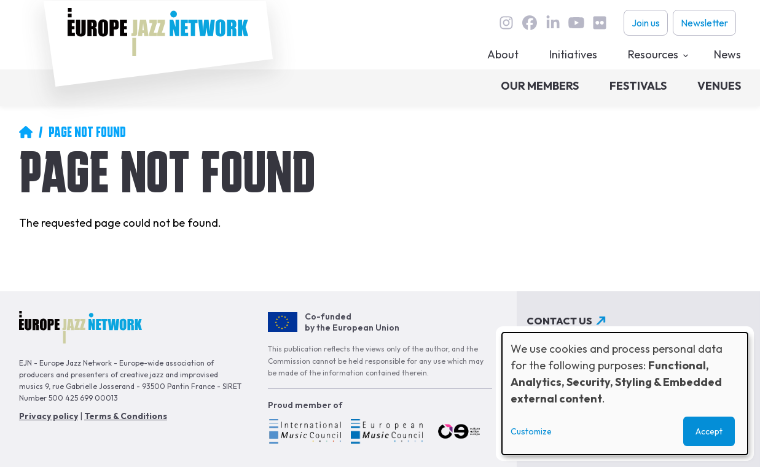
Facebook (529, 23)
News (727, 54)
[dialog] (625, 393)
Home (26, 132)
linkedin (553, 23)
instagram (506, 23)
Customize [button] (531, 431)
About (503, 54)
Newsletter (704, 23)
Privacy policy (48, 416)
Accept (709, 431)
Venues (719, 86)
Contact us (559, 321)
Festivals (638, 86)
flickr (599, 23)
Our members (540, 86)
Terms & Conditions (125, 416)
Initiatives (573, 54)
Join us (646, 23)
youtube (576, 23)
